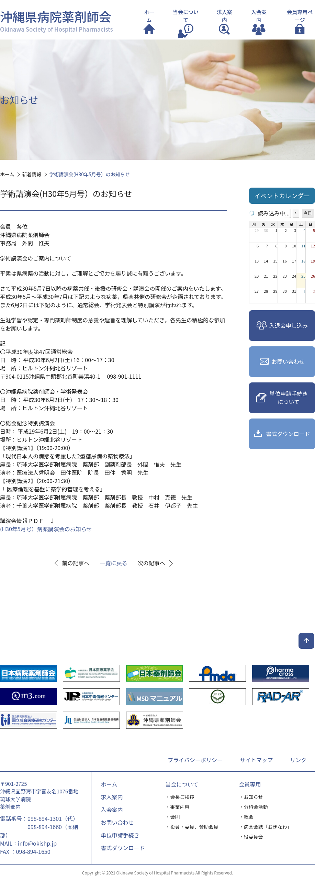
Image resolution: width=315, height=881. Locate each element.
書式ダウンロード (123, 848)
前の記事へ (76, 563)
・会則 (173, 816)
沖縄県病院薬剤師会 (56, 20)
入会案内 (112, 809)
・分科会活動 (253, 806)
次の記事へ (151, 563)
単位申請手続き (120, 835)
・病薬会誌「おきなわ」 (265, 826)
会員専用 (250, 784)
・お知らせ (251, 796)
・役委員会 (251, 836)
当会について (182, 784)
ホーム (109, 784)
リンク (298, 760)
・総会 (246, 816)
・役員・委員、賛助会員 (192, 826)
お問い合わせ (117, 822)
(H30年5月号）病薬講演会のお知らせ (46, 529)
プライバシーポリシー (195, 760)
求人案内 (112, 797)
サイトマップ (256, 760)
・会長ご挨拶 (180, 796)
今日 (308, 213)
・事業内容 (178, 806)
